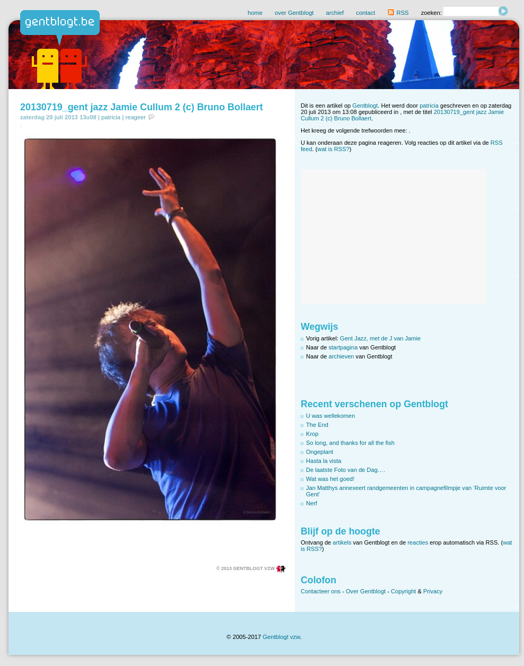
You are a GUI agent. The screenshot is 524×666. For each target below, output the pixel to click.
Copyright (403, 591)
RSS (397, 13)
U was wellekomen (330, 416)
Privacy (432, 591)
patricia (110, 117)
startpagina (343, 347)
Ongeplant (319, 452)
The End (317, 425)
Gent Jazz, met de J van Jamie (380, 338)
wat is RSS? (333, 149)
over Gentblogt (294, 13)
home (255, 13)
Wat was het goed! (330, 479)
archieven (341, 356)
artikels (342, 542)
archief (335, 13)
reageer (135, 117)
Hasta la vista (324, 461)
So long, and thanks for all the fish (350, 443)
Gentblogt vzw (281, 637)
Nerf (311, 503)
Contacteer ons (320, 591)
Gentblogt (365, 105)
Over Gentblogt (366, 591)
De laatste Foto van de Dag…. (345, 470)
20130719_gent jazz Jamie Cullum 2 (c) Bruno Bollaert (141, 107)
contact (365, 13)
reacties (417, 542)
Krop (312, 434)
